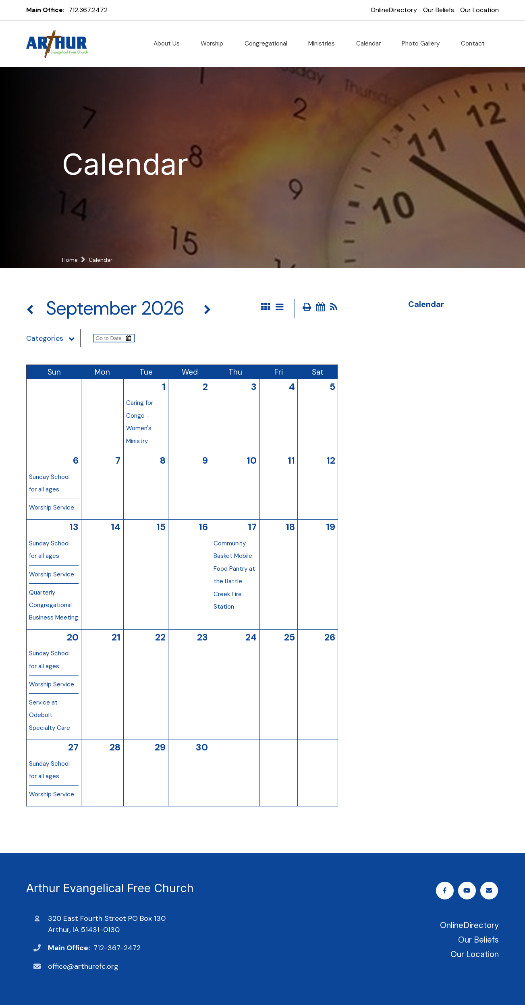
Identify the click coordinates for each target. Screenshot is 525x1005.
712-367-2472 (117, 948)
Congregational (269, 43)
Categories (53, 338)
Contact (476, 43)
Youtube (468, 890)
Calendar (371, 43)
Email (490, 890)
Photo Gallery (424, 43)
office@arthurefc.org (83, 966)
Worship (215, 43)
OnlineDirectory (394, 10)
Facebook (446, 890)
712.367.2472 (88, 10)
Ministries (324, 43)
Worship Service (51, 508)
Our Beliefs (438, 10)
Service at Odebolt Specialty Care (49, 715)
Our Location (479, 10)
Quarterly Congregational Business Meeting (53, 605)
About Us (170, 43)
